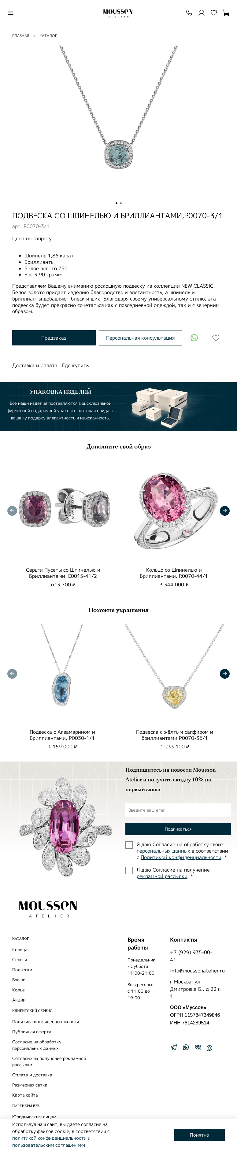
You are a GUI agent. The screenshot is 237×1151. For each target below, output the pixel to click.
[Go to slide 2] (121, 203)
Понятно (199, 1135)
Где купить (75, 365)
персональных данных (163, 850)
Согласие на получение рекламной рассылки (49, 1061)
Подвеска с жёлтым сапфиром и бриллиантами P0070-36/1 (174, 734)
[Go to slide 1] (116, 203)
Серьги (19, 959)
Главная (20, 35)
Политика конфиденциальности (45, 1021)
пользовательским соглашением (48, 1145)
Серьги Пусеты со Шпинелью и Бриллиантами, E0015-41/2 (63, 572)
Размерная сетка (29, 1085)
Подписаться (178, 829)
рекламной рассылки (162, 876)
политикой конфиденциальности (49, 1138)
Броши (18, 980)
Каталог (48, 35)
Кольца (20, 949)
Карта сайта (25, 1095)
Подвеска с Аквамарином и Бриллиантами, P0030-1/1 (62, 734)
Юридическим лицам (34, 1117)
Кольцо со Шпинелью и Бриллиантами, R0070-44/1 (174, 572)
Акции (18, 1000)
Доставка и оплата (34, 365)
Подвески (22, 969)
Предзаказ (53, 337)
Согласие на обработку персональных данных (36, 1045)
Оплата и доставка (32, 1075)
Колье (18, 990)
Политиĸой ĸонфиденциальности (181, 857)
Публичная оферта (31, 1032)
